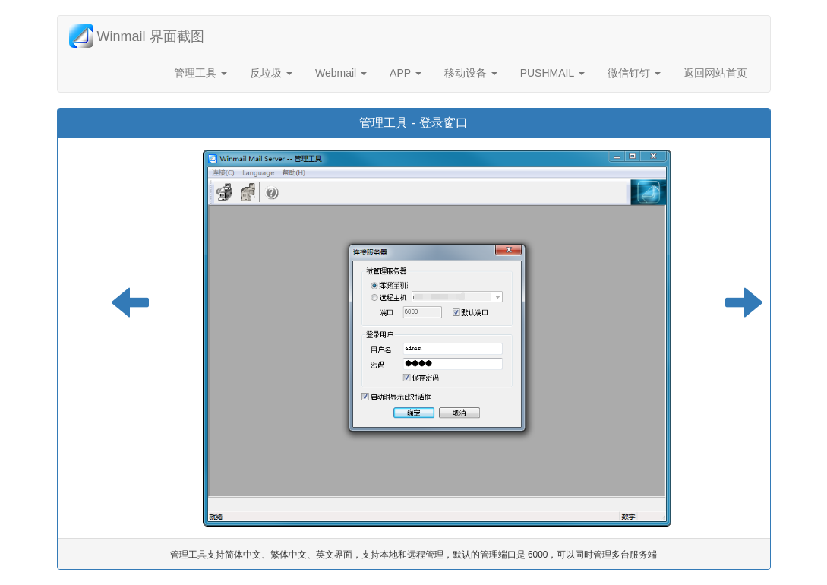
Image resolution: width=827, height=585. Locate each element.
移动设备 (470, 73)
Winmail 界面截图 (136, 36)
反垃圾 (271, 73)
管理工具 (200, 73)
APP (405, 73)
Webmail (341, 73)
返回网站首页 (715, 73)
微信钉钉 (634, 73)
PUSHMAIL (552, 73)
